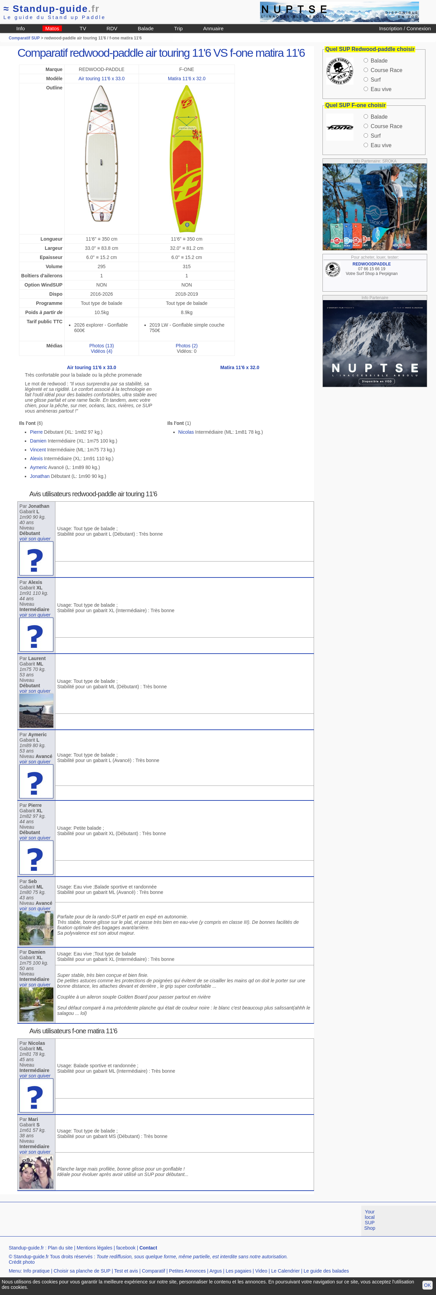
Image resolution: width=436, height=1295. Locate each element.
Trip (178, 28)
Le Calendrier (285, 1271)
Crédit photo (22, 1262)
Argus (215, 1271)
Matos (52, 28)
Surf (376, 80)
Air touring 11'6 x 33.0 (102, 78)
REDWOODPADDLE (372, 264)
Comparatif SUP (25, 38)
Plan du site (60, 1247)
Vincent (38, 449)
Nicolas (186, 432)
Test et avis (126, 1271)
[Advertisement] (123, 1221)
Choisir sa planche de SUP (82, 1271)
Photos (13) (101, 345)
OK (427, 1285)
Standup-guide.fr (26, 1247)
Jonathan (40, 476)
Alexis (36, 458)
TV (83, 28)
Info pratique (36, 1271)
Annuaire (213, 28)
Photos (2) (187, 345)
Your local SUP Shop (370, 1220)
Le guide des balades (326, 1271)
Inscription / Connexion (405, 28)
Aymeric (38, 467)
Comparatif (153, 1271)
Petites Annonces (187, 1271)
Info (20, 28)
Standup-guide (51, 8)
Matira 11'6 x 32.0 (187, 78)
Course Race (386, 70)
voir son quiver (34, 538)
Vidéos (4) (101, 351)
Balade (146, 28)
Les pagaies (238, 1271)
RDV (112, 28)
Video (261, 1271)
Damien (38, 441)
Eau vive (381, 89)
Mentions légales (94, 1247)
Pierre (36, 432)
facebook (126, 1247)
